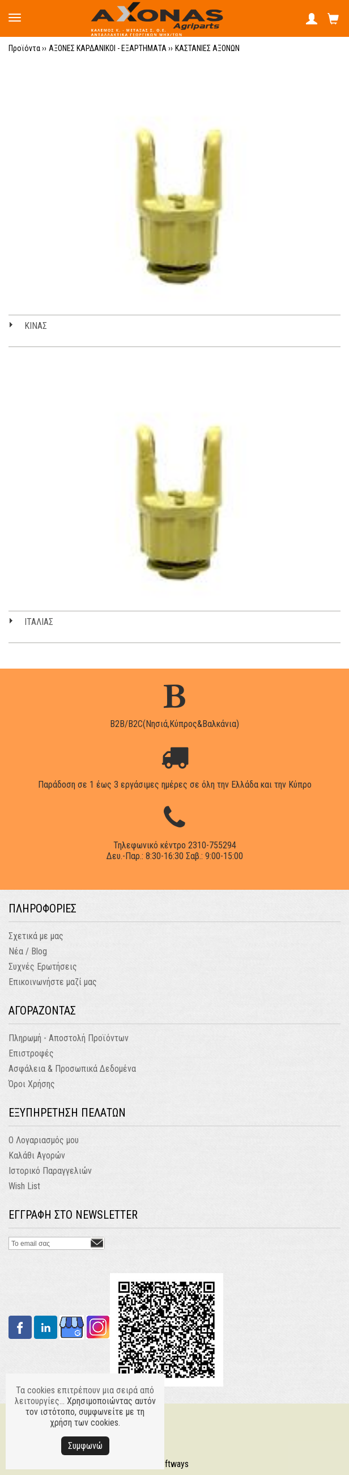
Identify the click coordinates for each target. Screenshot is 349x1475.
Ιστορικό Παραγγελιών (50, 1170)
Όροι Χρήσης (31, 1084)
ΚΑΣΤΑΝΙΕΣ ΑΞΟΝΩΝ (207, 48)
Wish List (24, 1186)
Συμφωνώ (85, 1445)
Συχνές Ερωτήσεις (42, 966)
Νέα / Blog (27, 951)
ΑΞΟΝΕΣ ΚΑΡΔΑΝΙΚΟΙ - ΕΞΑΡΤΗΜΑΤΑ (108, 48)
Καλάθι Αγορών (36, 1155)
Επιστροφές (31, 1053)
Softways (172, 1464)
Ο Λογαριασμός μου (43, 1140)
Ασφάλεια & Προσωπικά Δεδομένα (72, 1068)
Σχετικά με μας (35, 936)
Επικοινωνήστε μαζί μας (52, 982)
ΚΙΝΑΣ (35, 325)
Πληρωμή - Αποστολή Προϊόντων (68, 1038)
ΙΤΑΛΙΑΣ (38, 621)
